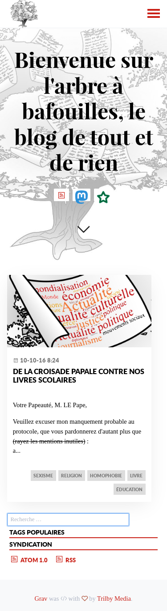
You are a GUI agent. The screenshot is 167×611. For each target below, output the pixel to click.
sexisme (43, 475)
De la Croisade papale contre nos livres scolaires (78, 375)
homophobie (106, 475)
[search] (68, 519)
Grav (41, 598)
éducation (129, 489)
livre (136, 475)
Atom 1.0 (29, 559)
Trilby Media (114, 598)
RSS (65, 559)
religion (71, 475)
